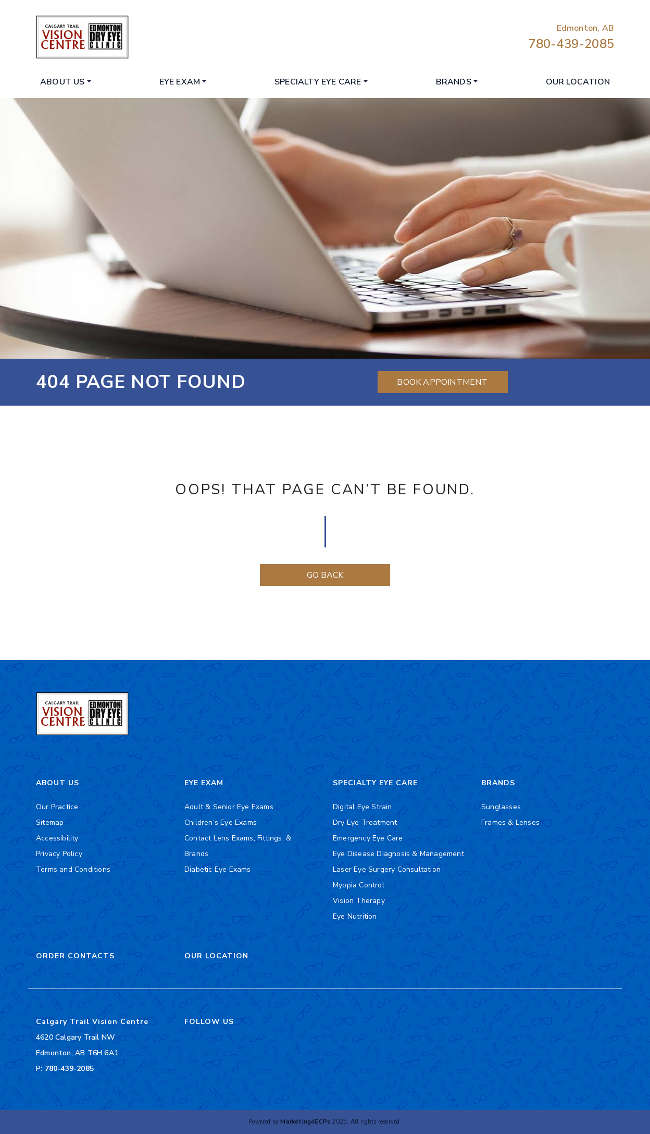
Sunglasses (501, 807)
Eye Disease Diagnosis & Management (398, 854)
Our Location (578, 82)
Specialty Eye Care (317, 82)
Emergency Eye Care (368, 838)
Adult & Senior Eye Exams (228, 807)
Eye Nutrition (355, 916)
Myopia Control (358, 885)
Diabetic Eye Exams (217, 869)
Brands (453, 82)
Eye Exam (180, 82)
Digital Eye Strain (362, 807)
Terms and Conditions (73, 869)
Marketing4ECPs (305, 1122)
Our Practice (57, 807)
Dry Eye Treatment (365, 822)
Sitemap (50, 822)
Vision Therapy (359, 901)
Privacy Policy (59, 854)
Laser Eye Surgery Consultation (387, 869)
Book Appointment (442, 382)
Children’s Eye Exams (220, 822)
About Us (62, 82)
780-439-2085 (571, 43)
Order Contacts (75, 956)
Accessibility (57, 838)
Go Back (325, 575)
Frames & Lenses (510, 822)
